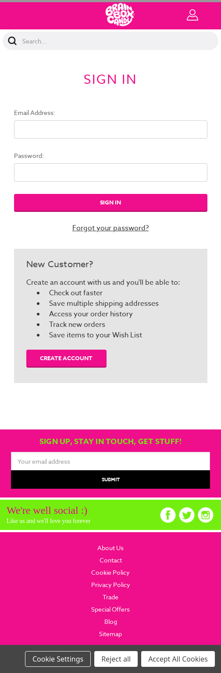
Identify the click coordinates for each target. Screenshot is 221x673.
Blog (110, 621)
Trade (110, 597)
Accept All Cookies (178, 659)
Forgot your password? (110, 228)
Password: (29, 155)
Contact (111, 560)
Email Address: (34, 112)
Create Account (66, 358)
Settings (70, 659)
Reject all (116, 659)
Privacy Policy (110, 584)
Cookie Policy (110, 572)
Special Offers (110, 609)
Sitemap (110, 634)
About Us (110, 548)
